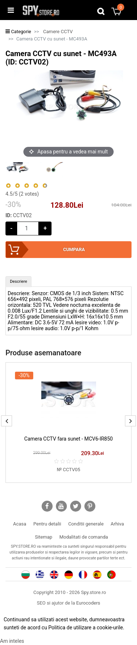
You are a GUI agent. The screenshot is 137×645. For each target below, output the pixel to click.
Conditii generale (86, 524)
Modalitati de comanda (83, 537)
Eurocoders (88, 603)
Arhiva (117, 524)
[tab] (18, 281)
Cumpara (74, 249)
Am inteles (12, 641)
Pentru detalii (47, 524)
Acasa (19, 524)
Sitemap (43, 537)
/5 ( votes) (22, 194)
